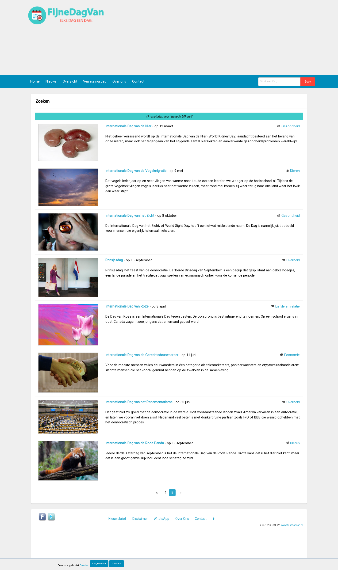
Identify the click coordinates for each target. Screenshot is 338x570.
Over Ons (182, 519)
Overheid (293, 260)
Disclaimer (140, 519)
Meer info (116, 563)
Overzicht (70, 82)
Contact (138, 82)
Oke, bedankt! (99, 563)
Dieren (295, 171)
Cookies (84, 565)
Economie (292, 355)
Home (35, 82)
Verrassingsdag (94, 82)
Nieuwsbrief (117, 519)
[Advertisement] (229, 37)
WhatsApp (161, 519)
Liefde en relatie (287, 306)
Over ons (119, 82)
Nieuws (51, 82)
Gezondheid (290, 126)
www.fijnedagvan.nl (292, 525)
